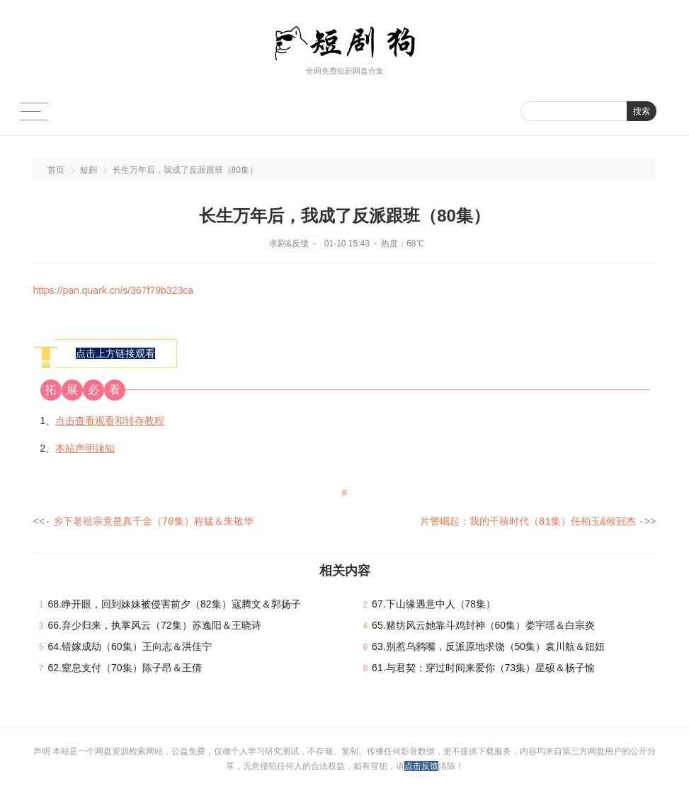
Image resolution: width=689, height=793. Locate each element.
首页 (55, 170)
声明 (42, 752)
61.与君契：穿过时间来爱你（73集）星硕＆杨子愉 (483, 668)
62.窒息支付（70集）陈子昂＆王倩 (125, 668)
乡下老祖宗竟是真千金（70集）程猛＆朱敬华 (153, 522)
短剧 (88, 170)
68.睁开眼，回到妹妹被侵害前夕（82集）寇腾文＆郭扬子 (174, 604)
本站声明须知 (85, 448)
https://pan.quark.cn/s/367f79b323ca (113, 290)
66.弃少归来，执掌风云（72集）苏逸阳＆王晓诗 (154, 626)
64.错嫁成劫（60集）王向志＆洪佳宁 (130, 647)
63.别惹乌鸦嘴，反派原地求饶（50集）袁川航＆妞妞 (488, 647)
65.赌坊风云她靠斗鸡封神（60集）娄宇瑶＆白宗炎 (483, 626)
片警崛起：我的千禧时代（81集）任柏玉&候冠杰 (528, 522)
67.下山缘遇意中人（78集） (434, 604)
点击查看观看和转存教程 (109, 420)
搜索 (641, 111)
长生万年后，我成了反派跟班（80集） (185, 170)
